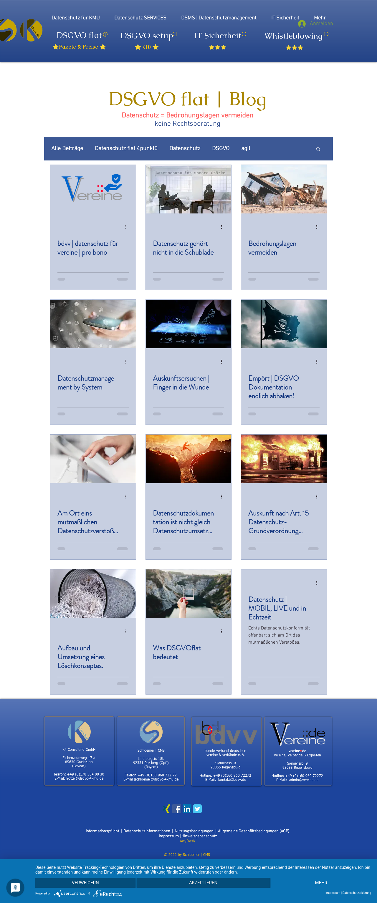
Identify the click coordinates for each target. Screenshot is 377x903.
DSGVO (220, 148)
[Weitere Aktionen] (127, 226)
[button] (318, 149)
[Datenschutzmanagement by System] (93, 324)
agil (245, 148)
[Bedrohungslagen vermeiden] (284, 189)
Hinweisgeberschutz (199, 836)
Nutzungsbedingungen (194, 831)
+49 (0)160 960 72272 (232, 776)
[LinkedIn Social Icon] (187, 808)
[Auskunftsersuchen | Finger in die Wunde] (188, 324)
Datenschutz (184, 148)
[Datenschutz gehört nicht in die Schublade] (188, 189)
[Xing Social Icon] (166, 808)
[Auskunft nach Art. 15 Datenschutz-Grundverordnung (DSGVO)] (284, 459)
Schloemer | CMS (196, 855)
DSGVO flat (79, 35)
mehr (321, 882)
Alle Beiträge (67, 148)
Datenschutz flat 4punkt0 (126, 148)
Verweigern (85, 882)
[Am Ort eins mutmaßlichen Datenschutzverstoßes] (93, 459)
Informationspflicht (103, 831)
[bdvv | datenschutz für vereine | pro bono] (93, 189)
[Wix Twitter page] (197, 808)
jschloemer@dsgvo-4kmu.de (156, 779)
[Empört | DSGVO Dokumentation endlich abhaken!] (284, 324)
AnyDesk (187, 841)
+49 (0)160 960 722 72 (157, 775)
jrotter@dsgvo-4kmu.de (84, 779)
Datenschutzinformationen (147, 831)
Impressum (169, 836)
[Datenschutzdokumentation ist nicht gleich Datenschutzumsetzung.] (188, 459)
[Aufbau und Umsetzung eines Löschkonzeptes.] (93, 593)
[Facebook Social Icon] (176, 808)
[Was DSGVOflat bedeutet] (188, 593)
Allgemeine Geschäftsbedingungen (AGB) (253, 831)
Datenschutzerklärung (357, 892)
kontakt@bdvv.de (232, 780)
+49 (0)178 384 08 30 (85, 774)
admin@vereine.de (303, 780)
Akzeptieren (203, 882)
